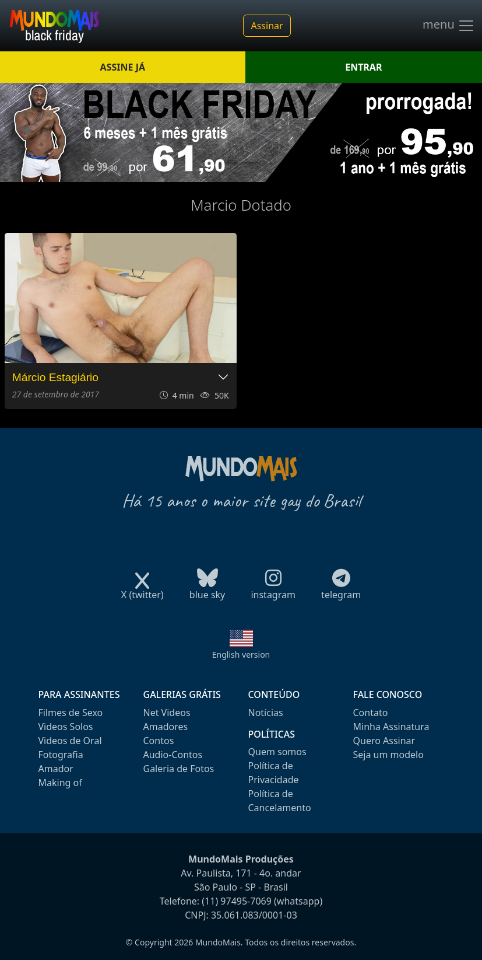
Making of (60, 782)
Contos (158, 740)
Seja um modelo (388, 754)
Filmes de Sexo (70, 712)
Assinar (267, 25)
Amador (55, 768)
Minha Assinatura (391, 726)
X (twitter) (142, 591)
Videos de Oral (70, 740)
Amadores (165, 726)
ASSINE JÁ (122, 67)
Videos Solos (65, 726)
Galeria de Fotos (178, 768)
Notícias (265, 712)
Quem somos (277, 751)
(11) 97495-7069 (237, 901)
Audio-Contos (173, 754)
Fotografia (60, 754)
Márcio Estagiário (55, 377)
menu (449, 25)
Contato (370, 712)
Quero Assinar (384, 740)
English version (241, 654)
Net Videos (167, 712)
